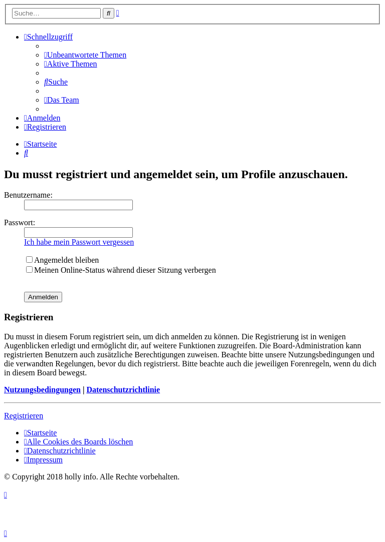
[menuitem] (85, 55)
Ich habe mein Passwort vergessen (79, 242)
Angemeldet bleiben (62, 260)
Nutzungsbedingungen (42, 389)
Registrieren (23, 415)
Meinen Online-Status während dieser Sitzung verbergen (121, 270)
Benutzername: (28, 195)
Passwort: (19, 222)
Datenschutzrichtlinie (123, 389)
